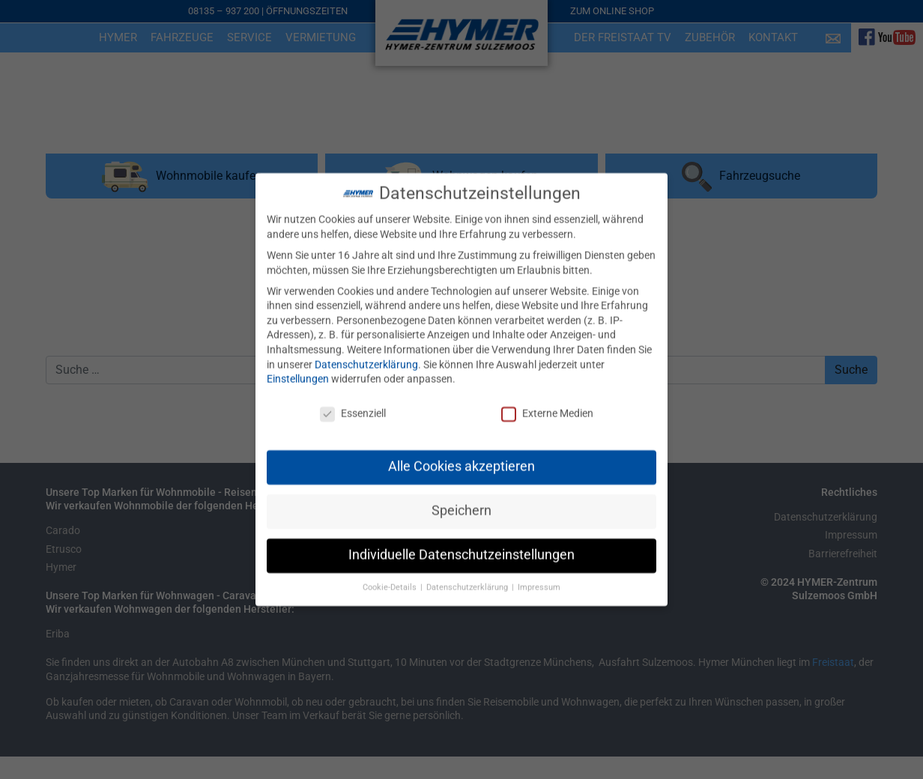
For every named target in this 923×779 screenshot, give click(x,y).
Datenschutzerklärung (366, 354)
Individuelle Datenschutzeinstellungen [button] (461, 544)
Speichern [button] (461, 500)
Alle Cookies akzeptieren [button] (461, 456)
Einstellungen (298, 369)
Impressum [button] (539, 577)
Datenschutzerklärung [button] (468, 577)
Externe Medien (547, 403)
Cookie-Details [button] (391, 577)
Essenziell (353, 403)
